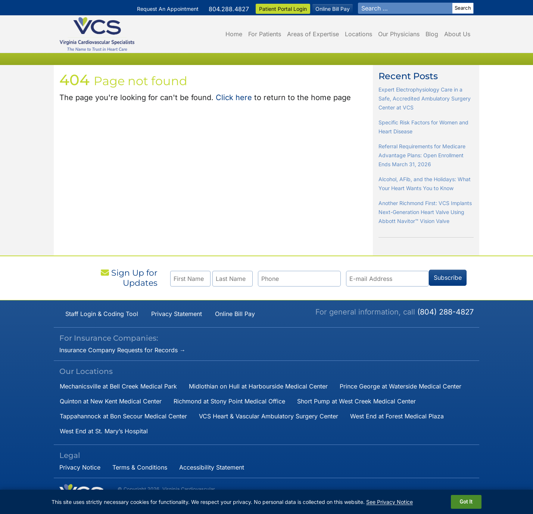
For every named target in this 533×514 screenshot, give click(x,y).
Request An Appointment (168, 9)
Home (233, 34)
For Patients (264, 34)
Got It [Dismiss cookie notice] (466, 502)
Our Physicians (399, 34)
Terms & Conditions (139, 467)
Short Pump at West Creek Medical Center (356, 401)
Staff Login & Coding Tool (101, 314)
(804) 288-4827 (445, 311)
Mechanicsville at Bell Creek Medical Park (118, 386)
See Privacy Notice (389, 502)
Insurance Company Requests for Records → (122, 350)
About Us (457, 34)
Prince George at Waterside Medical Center (400, 386)
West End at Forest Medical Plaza (397, 416)
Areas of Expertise (313, 34)
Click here (234, 97)
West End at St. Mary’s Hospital (104, 431)
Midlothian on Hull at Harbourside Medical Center (258, 386)
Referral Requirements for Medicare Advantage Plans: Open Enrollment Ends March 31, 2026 (421, 155)
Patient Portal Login (283, 9)
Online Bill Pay (332, 9)
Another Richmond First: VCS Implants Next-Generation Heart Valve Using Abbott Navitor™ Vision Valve (425, 212)
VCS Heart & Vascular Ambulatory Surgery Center (268, 416)
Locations (358, 34)
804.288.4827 (229, 9)
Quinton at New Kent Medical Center (111, 401)
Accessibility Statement (211, 467)
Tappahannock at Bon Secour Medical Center (123, 416)
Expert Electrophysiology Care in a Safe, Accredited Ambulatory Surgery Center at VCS (424, 98)
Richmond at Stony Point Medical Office (229, 401)
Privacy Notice (79, 467)
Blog (432, 34)
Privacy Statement (176, 314)
